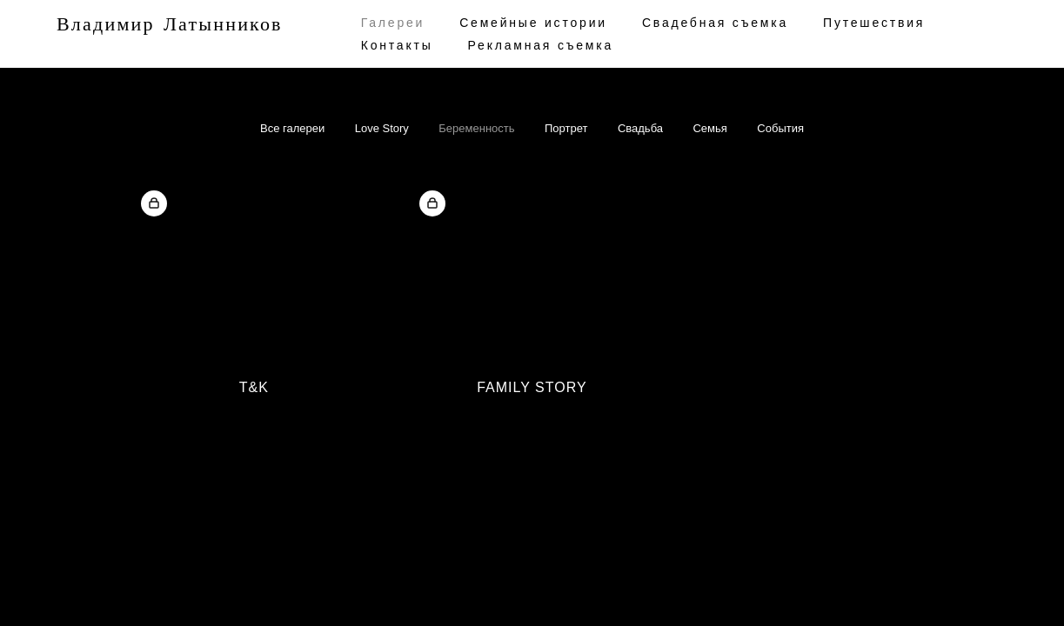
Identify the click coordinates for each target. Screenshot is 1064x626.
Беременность (476, 128)
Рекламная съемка (541, 45)
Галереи (393, 23)
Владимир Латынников (170, 25)
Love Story (382, 128)
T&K (254, 387)
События (780, 128)
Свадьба (640, 128)
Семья (709, 128)
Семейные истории (533, 23)
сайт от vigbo (162, 585)
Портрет (566, 128)
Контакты (397, 45)
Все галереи (292, 128)
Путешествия (874, 23)
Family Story (531, 387)
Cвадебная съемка (715, 23)
